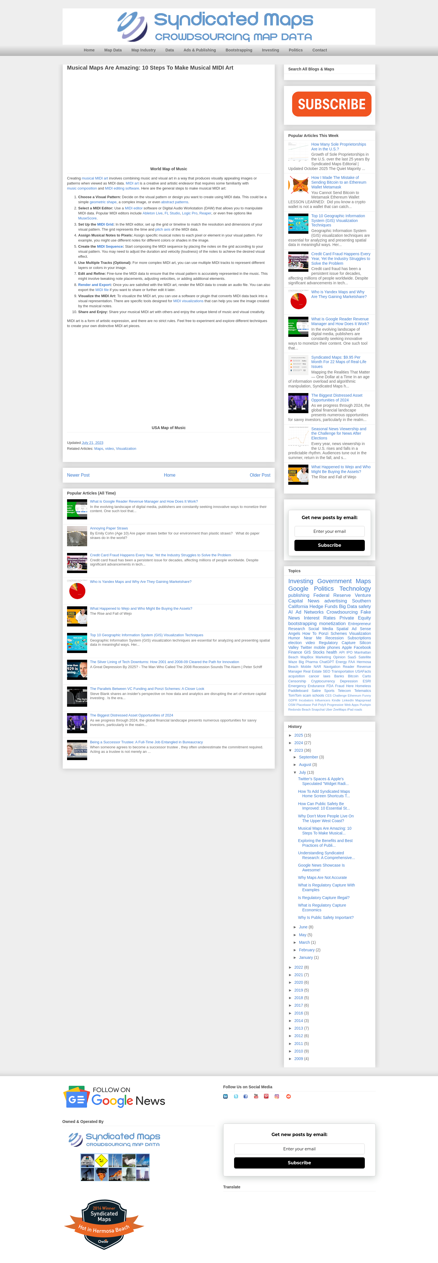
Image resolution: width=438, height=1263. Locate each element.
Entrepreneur (359, 623)
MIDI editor (134, 208)
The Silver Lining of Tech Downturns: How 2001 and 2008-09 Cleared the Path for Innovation (164, 662)
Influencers (322, 700)
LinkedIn (348, 700)
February (307, 950)
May (303, 935)
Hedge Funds (324, 606)
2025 (299, 735)
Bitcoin (353, 676)
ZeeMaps (339, 709)
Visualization (126, 448)
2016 (299, 1013)
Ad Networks (310, 612)
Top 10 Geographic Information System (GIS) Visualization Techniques (146, 635)
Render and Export (94, 285)
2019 (299, 990)
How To (309, 633)
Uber (329, 709)
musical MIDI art (95, 178)
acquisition (296, 676)
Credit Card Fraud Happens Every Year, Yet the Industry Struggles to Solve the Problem (160, 555)
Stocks (319, 652)
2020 (299, 982)
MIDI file (102, 290)
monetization (332, 623)
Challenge (340, 695)
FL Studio (172, 213)
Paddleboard (298, 691)
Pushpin (365, 704)
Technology (355, 588)
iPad (350, 709)
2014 (299, 1020)
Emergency (297, 686)
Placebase (303, 704)
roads (358, 709)
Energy (341, 662)
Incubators (306, 700)
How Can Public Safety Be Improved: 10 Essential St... (324, 806)
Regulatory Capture (337, 642)
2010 (299, 1051)
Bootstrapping (239, 50)
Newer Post (78, 475)
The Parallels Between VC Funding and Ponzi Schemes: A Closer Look (147, 689)
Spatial (342, 628)
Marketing (323, 657)
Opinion (339, 657)
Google (298, 588)
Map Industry (143, 50)
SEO (326, 671)
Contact (319, 50)
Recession (334, 638)
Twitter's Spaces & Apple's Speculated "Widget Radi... (323, 781)
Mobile (306, 667)
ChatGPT (326, 662)
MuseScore (87, 218)
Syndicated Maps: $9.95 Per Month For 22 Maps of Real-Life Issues (338, 362)
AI (290, 612)
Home (89, 50)
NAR (317, 667)
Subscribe (329, 545)
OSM (291, 704)
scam (307, 695)
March (305, 942)
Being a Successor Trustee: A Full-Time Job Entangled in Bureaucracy (146, 742)
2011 (299, 1043)
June (303, 927)
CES (328, 695)
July (303, 772)
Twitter (306, 647)
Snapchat (318, 709)
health (332, 652)
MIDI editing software (122, 188)
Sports (329, 691)
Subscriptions (359, 638)
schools (318, 695)
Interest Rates (320, 618)
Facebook (362, 647)
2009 (299, 1058)
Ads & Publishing (200, 50)
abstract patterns (174, 202)
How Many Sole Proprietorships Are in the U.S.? (338, 146)
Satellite (364, 657)
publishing (299, 595)
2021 (299, 975)
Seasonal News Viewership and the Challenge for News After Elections (338, 434)
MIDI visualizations (188, 301)
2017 (299, 1005)
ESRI (367, 681)
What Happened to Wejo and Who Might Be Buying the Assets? (141, 608)
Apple (347, 647)
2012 (299, 1035)
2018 (299, 997)
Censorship (297, 681)
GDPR (292, 700)
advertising (335, 601)
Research (296, 628)
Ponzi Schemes (333, 633)
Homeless (363, 686)
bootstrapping (302, 623)
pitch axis (162, 229)
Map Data (113, 50)
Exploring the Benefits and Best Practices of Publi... (325, 843)
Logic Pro (189, 213)
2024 (299, 743)
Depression (349, 681)
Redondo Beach (299, 709)
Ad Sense (361, 628)
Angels (294, 633)
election (295, 642)
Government (334, 581)
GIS (307, 652)
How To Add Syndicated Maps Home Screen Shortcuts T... (324, 793)
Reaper (205, 213)
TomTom (295, 695)
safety (364, 606)
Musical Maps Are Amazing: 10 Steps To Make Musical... (324, 830)
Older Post (260, 475)
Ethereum (354, 695)
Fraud (339, 686)
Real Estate (312, 671)
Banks (339, 676)
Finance (295, 652)
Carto (366, 676)
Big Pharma (308, 662)
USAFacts (363, 671)
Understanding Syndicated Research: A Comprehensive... (326, 855)
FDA (330, 686)
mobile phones (327, 647)
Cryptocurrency (323, 681)
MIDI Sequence (110, 246)
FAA (351, 662)
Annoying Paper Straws (109, 528)
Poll (314, 704)
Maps (98, 448)
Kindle (336, 700)
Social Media (320, 628)
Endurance (316, 686)
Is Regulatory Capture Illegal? (323, 897)
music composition (82, 188)
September (309, 757)
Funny (366, 695)
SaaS (351, 657)
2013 (299, 1028)
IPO (349, 652)
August (305, 764)
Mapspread (363, 700)
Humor (294, 638)
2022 (299, 967)
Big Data (348, 606)
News (314, 601)
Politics (296, 50)
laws (326, 676)
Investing (270, 50)
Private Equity (355, 618)
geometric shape (103, 202)
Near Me (313, 638)
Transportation (342, 671)
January (306, 957)
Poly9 (322, 704)
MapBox (307, 657)
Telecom (344, 691)
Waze (292, 662)
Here (350, 686)
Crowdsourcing (342, 612)
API (342, 652)
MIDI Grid (105, 224)
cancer (314, 676)
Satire (316, 691)
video (109, 448)
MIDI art (132, 183)
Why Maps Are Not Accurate (322, 877)
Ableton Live (153, 213)
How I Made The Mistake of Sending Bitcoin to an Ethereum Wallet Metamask (338, 182)
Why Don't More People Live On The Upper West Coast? (326, 818)
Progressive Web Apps (343, 704)
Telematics (362, 691)
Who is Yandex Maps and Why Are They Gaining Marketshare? (140, 582)
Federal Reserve (332, 595)
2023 (299, 750)
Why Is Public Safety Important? (326, 917)
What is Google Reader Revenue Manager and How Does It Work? (144, 501)
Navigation (332, 667)
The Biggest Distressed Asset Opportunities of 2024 (131, 715)
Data (169, 50)
